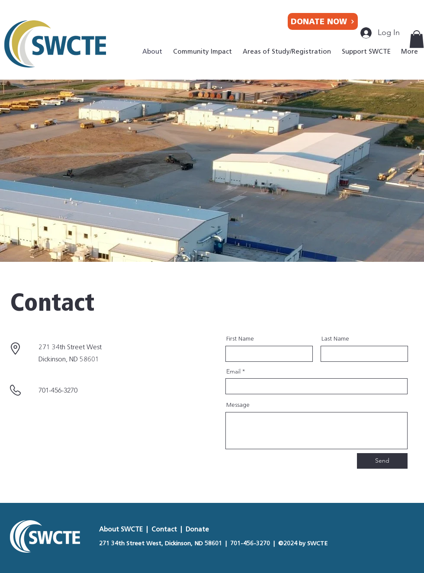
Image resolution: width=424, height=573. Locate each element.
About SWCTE (122, 529)
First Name (240, 339)
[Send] (382, 461)
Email (233, 371)
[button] (416, 39)
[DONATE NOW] (323, 21)
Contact (164, 529)
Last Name (335, 339)
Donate (197, 529)
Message (238, 405)
